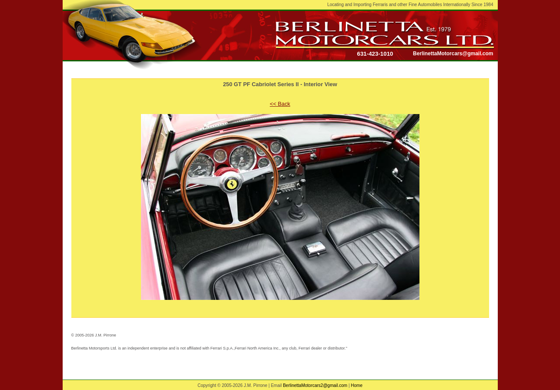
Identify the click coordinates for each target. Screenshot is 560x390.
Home (356, 385)
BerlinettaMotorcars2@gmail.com (315, 385)
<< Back (280, 104)
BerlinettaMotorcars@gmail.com (453, 53)
